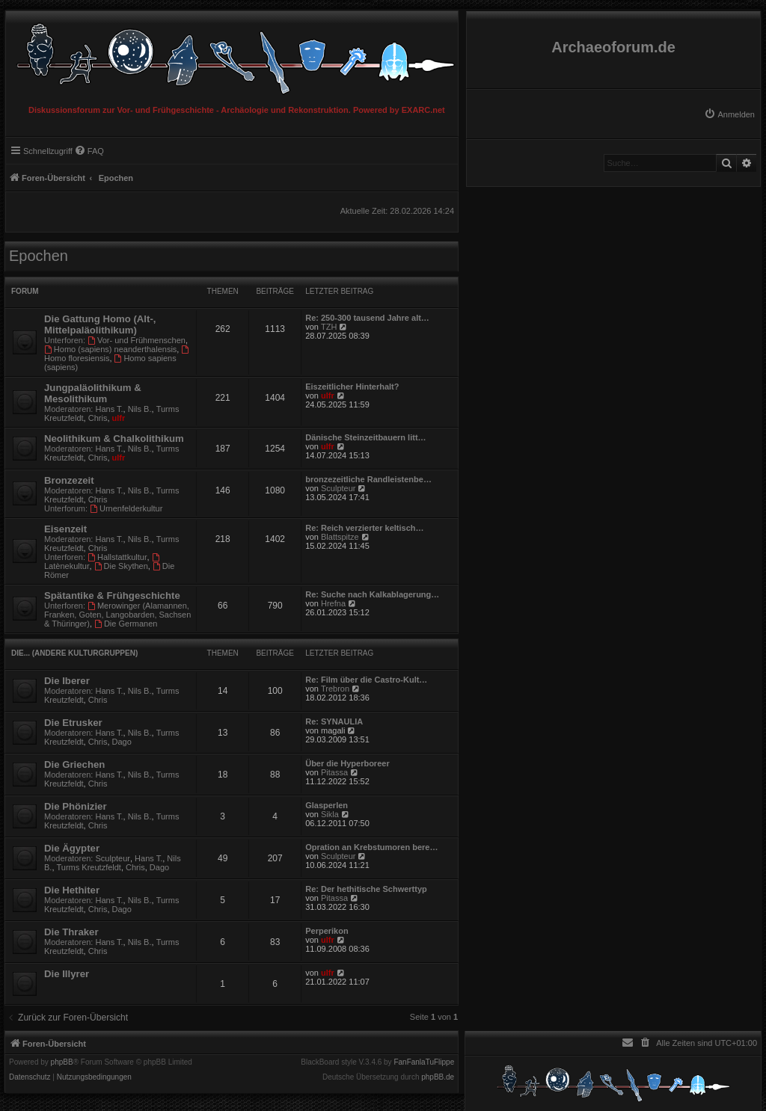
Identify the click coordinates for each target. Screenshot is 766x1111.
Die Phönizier (75, 806)
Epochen (38, 255)
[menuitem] (729, 114)
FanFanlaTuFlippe (423, 1062)
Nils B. (140, 408)
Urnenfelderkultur (126, 508)
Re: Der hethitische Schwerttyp (366, 888)
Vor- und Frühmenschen (137, 340)
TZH (329, 326)
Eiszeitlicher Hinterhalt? (352, 386)
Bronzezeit (69, 480)
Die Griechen (74, 764)
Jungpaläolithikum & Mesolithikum (92, 393)
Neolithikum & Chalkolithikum (114, 438)
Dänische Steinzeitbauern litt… (365, 437)
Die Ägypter (71, 848)
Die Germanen (125, 623)
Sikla (330, 814)
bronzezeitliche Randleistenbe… (368, 479)
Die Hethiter (71, 890)
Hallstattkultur (117, 557)
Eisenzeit (65, 529)
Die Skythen (121, 565)
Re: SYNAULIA (334, 721)
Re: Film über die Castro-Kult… (366, 679)
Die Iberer (67, 680)
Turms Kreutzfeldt (89, 867)
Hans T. (109, 408)
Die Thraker (71, 932)
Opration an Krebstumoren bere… (371, 847)
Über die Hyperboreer (347, 763)
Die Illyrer (66, 973)
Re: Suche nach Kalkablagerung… (372, 594)
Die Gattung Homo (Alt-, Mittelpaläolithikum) (100, 324)
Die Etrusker (73, 722)
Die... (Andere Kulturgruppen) (74, 653)
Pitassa (334, 772)
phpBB (62, 1062)
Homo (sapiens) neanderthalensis (110, 349)
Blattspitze (340, 536)
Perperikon (326, 930)
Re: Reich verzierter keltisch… (364, 527)
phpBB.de (437, 1077)
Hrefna (333, 603)
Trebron (335, 688)
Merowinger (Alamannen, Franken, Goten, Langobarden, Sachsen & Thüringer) (117, 614)
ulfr (119, 417)
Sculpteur (338, 488)
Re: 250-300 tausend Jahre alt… (367, 317)
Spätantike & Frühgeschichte (112, 595)
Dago (122, 741)
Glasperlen (326, 805)
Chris (98, 417)
